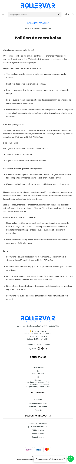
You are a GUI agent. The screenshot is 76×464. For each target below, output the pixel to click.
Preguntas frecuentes (38, 423)
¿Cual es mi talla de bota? (38, 427)
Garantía (38, 410)
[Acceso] (67, 14)
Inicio (27, 29)
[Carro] (72, 14)
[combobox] (34, 14)
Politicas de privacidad (38, 407)
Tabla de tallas (38, 430)
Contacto (38, 400)
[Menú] (3, 14)
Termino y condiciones (38, 403)
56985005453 (38, 372)
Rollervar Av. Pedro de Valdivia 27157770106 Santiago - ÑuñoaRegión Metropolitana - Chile (38, 382)
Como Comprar (38, 437)
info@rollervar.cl (38, 366)
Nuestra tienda (38, 433)
